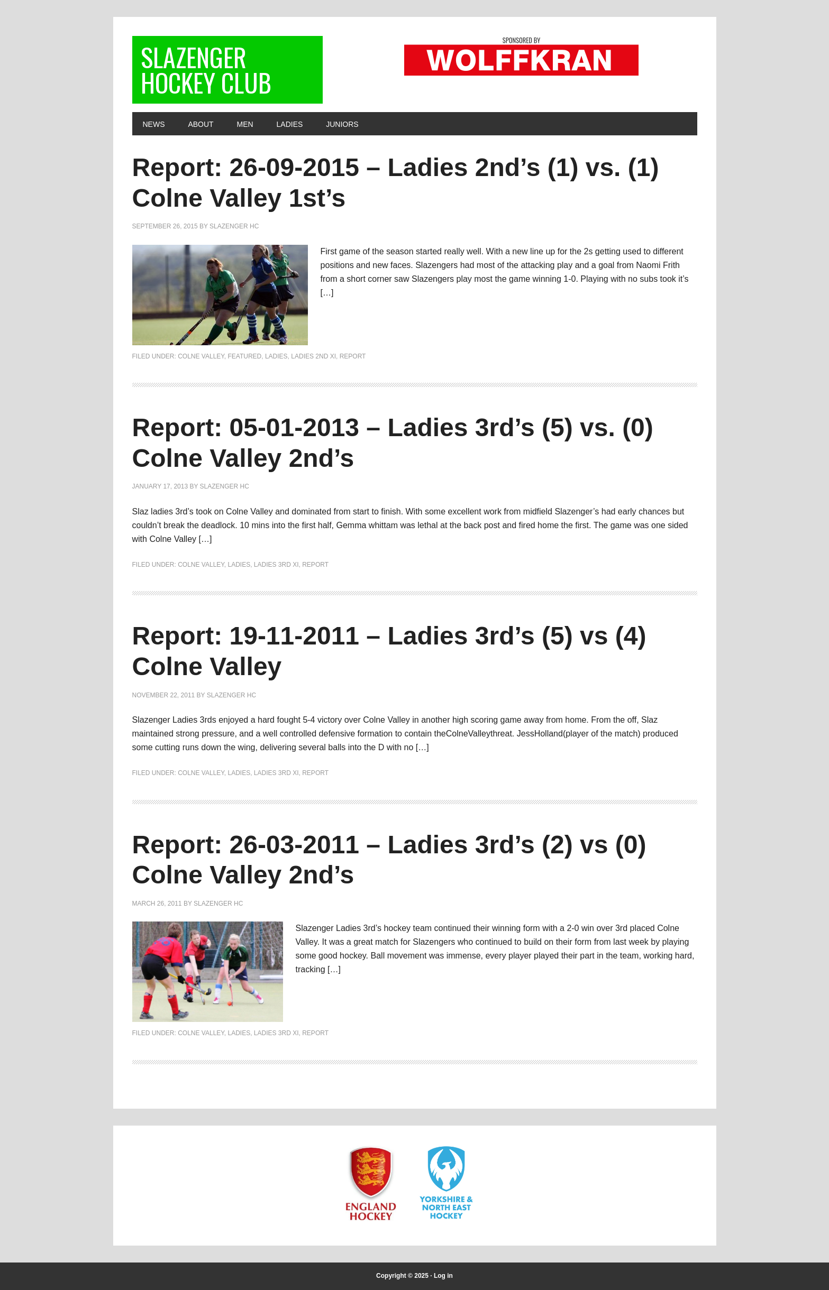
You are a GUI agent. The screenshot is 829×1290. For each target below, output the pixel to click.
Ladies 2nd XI (313, 356)
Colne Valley (201, 356)
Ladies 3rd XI (276, 564)
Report (353, 356)
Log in (443, 1275)
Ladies (276, 356)
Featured (244, 356)
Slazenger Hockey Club (206, 69)
